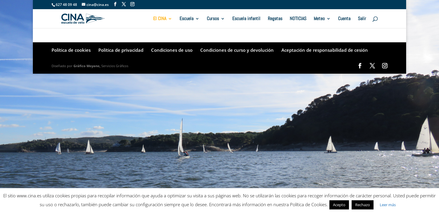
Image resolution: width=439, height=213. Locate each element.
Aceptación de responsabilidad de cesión (324, 50)
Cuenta (344, 19)
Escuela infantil (246, 19)
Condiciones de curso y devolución (237, 50)
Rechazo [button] (362, 204)
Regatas (275, 19)
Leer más (388, 204)
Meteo (319, 19)
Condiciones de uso (172, 50)
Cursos (213, 19)
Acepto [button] (339, 204)
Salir (362, 19)
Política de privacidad (120, 50)
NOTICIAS (298, 19)
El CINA (159, 19)
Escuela (186, 19)
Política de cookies (71, 50)
